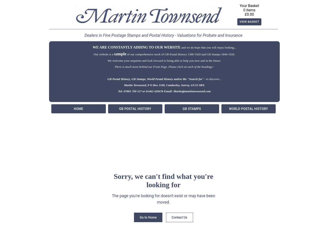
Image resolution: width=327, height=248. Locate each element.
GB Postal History (135, 108)
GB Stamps (192, 108)
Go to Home (148, 217)
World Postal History (248, 108)
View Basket (249, 21)
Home (78, 108)
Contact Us (179, 217)
